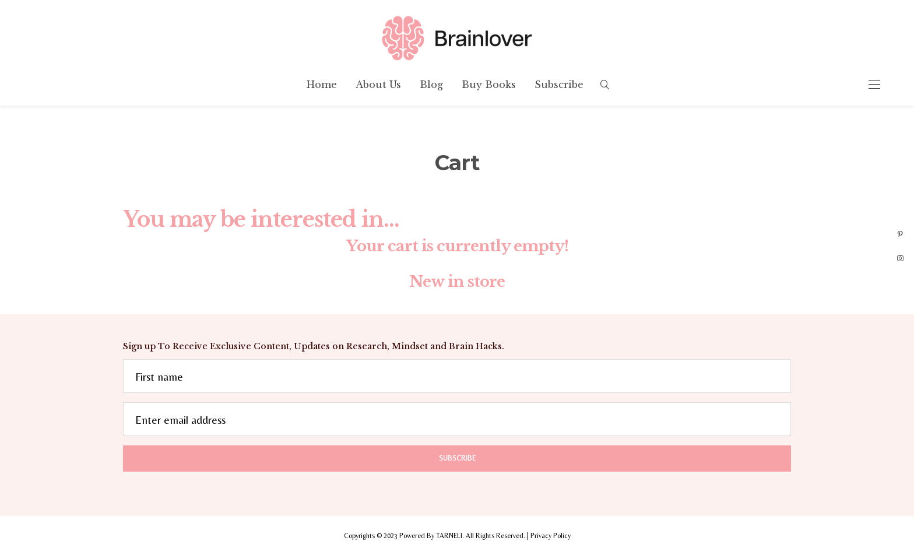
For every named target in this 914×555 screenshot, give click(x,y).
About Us (378, 84)
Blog (431, 84)
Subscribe (559, 84)
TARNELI (449, 536)
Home (322, 84)
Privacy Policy (550, 536)
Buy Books (489, 84)
